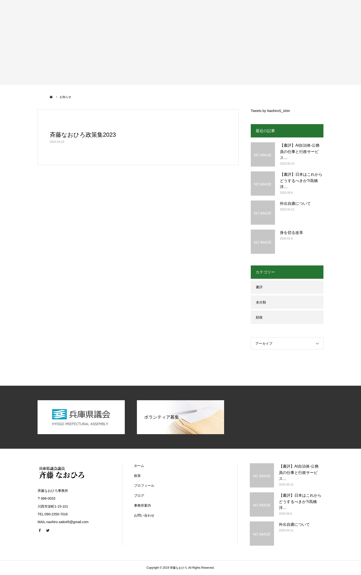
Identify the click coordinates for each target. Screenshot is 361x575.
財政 (259, 317)
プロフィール (144, 485)
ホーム (139, 466)
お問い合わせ (144, 515)
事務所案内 (142, 505)
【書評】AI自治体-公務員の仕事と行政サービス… (300, 151)
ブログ (139, 495)
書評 (259, 287)
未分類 (261, 302)
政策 (137, 476)
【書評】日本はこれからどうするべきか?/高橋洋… (301, 180)
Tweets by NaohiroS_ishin (270, 111)
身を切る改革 (291, 233)
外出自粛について (295, 203)
